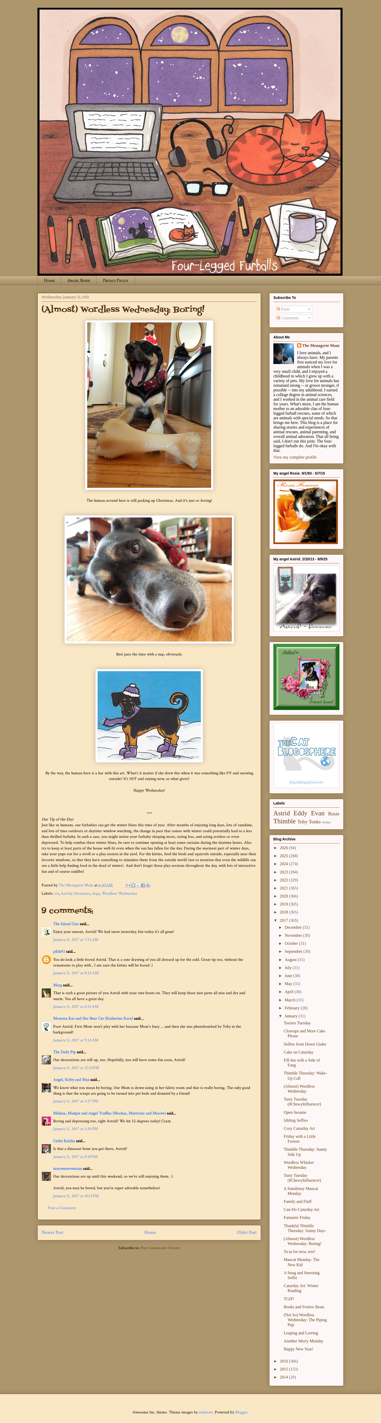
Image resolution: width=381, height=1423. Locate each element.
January (292, 1016)
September (294, 951)
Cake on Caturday (299, 1052)
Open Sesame (295, 1112)
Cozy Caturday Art (299, 1128)
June (289, 975)
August (291, 959)
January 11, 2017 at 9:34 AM (75, 1040)
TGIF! (289, 1299)
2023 (284, 872)
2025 (284, 856)
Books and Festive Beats (304, 1307)
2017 (284, 920)
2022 (284, 880)
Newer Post (53, 1232)
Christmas (81, 893)
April (290, 991)
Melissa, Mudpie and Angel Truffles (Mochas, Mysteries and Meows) (109, 1113)
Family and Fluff (298, 1201)
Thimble (284, 821)
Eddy (300, 813)
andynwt (206, 1412)
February (293, 1008)
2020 (284, 896)
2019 (284, 904)
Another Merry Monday (303, 1341)
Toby (302, 821)
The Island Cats (66, 924)
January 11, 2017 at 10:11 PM (76, 1196)
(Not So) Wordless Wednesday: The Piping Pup (305, 1320)
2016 (284, 1361)
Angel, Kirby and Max (71, 1079)
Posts (283, 309)
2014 (284, 1377)
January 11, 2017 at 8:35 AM (75, 1006)
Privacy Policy (115, 280)
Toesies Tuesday (297, 1023)
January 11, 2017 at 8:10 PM (75, 1156)
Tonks (315, 821)
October (292, 943)
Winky (326, 822)
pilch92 (59, 951)
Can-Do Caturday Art (301, 1209)
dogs (96, 893)
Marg (57, 985)
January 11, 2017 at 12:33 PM (76, 1068)
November (294, 935)
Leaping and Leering (301, 1333)
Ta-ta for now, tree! (299, 1251)
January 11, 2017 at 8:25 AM (76, 973)
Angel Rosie (78, 280)
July (289, 967)
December (294, 927)
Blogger (241, 1412)
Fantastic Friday (297, 1217)
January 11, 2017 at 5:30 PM (75, 1129)
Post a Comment (62, 1208)
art (56, 893)
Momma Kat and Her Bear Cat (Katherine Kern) (93, 1018)
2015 (284, 1369)
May (289, 983)
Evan (318, 813)
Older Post (247, 1232)
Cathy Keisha (64, 1141)
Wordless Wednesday (119, 893)
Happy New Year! (298, 1349)
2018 (284, 912)
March (291, 1000)
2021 (284, 888)
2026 (284, 848)
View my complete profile (294, 457)
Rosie (333, 813)
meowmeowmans (67, 1168)
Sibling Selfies (296, 1120)
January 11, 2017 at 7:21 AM (75, 939)
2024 (284, 864)
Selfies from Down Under (305, 1044)
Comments (288, 318)
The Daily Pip (65, 1052)
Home (49, 280)
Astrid (66, 893)
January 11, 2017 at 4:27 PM (75, 1101)
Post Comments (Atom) (160, 1248)
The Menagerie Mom (320, 345)
